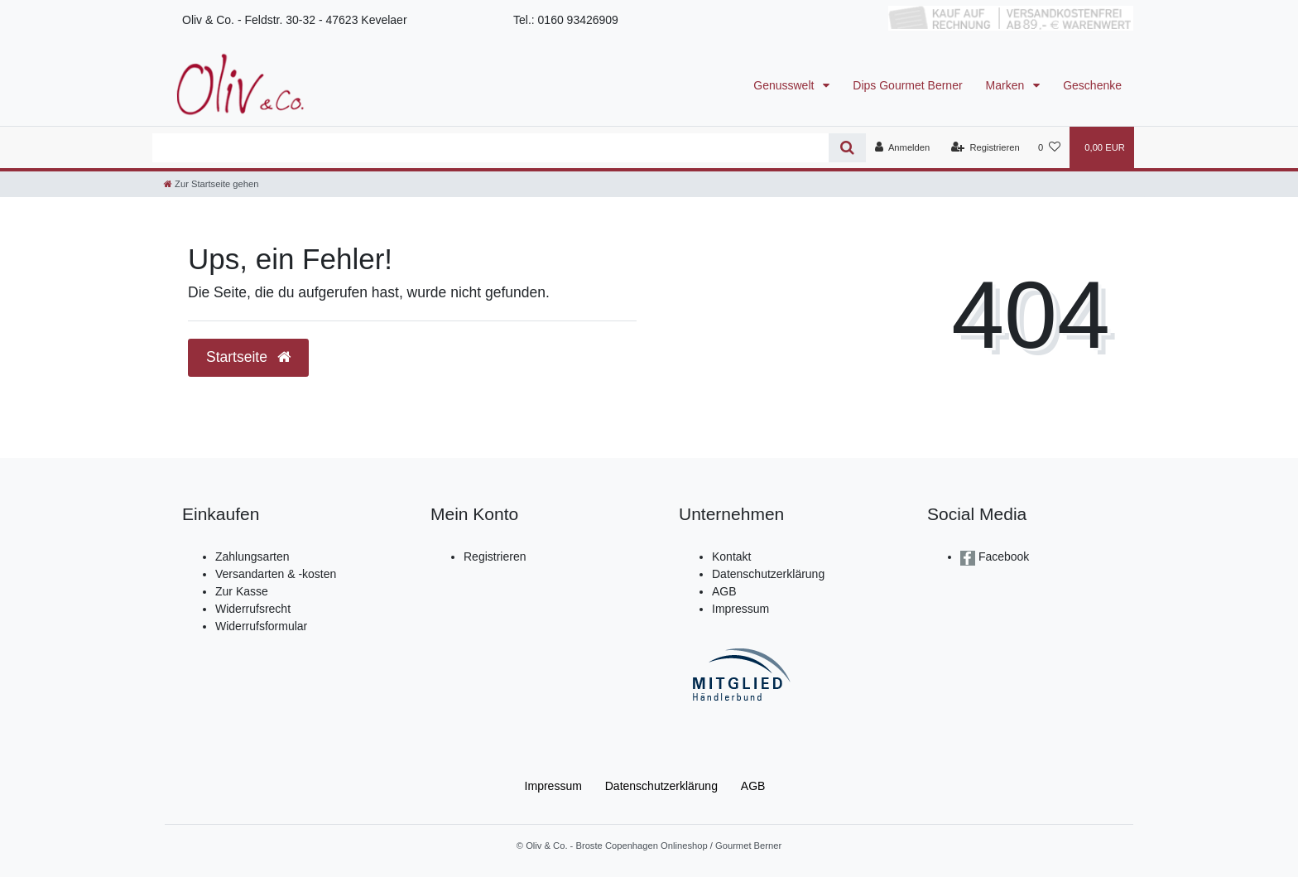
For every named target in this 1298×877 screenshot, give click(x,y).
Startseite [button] (248, 357)
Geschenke (1092, 85)
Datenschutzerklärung (768, 574)
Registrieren (495, 556)
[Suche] (847, 147)
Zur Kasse (241, 591)
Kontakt (731, 556)
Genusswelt (785, 85)
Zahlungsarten (252, 556)
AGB (724, 591)
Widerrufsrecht (253, 608)
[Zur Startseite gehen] (211, 184)
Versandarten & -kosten (275, 574)
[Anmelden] (903, 147)
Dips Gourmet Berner (907, 85)
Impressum (740, 608)
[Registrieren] (985, 147)
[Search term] (490, 147)
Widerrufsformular (261, 626)
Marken (1007, 85)
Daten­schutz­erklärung (661, 786)
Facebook (1002, 556)
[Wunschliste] (1049, 147)
